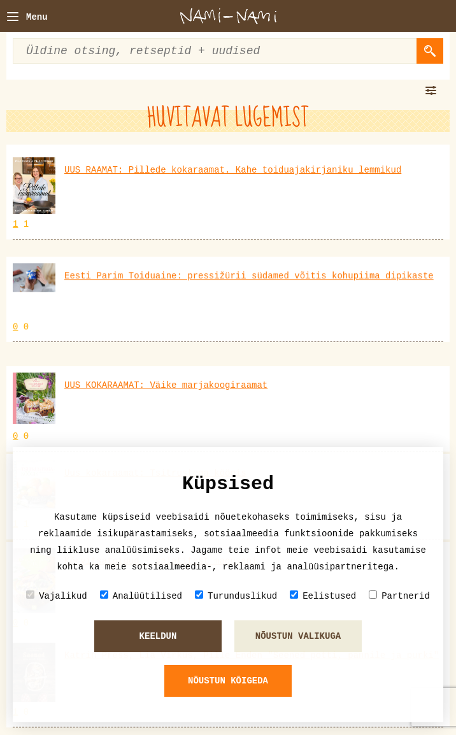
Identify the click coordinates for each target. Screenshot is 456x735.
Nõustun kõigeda (228, 681)
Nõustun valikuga (298, 636)
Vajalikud (56, 595)
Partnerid (399, 595)
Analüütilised (141, 595)
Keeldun (158, 636)
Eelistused (323, 595)
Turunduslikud (236, 595)
